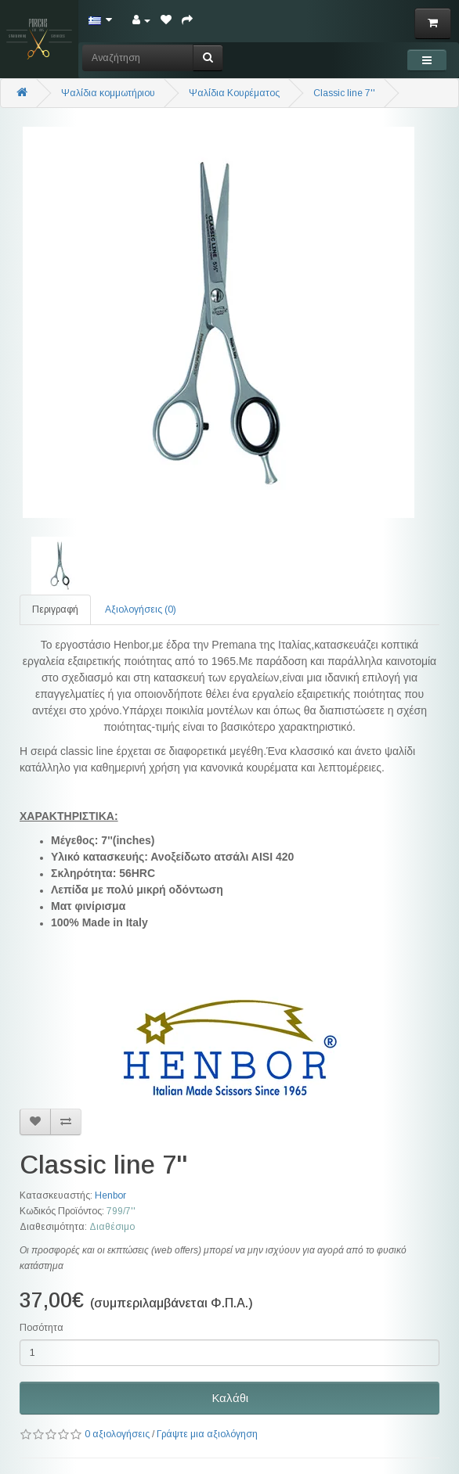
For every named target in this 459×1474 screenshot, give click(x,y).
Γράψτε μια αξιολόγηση (207, 1434)
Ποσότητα (41, 1327)
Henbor (110, 1195)
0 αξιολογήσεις (117, 1434)
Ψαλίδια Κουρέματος (234, 93)
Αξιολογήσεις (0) (140, 609)
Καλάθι (229, 1397)
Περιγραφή (55, 609)
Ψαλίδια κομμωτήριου (108, 93)
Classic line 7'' (344, 93)
